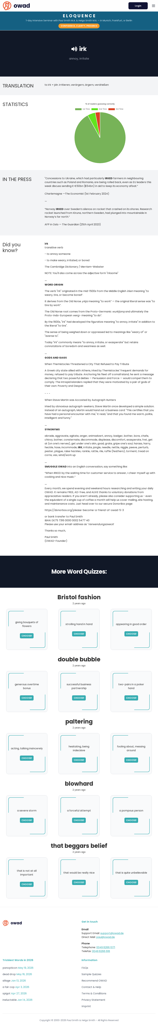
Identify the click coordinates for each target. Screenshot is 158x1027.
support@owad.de (112, 933)
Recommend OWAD (94, 980)
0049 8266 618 (101, 951)
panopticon (10, 968)
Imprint (86, 1006)
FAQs (85, 968)
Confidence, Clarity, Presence (79, 26)
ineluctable (10, 1000)
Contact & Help (91, 987)
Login (138, 5)
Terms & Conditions (94, 993)
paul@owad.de (105, 937)
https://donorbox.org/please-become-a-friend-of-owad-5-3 (84, 512)
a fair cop (9, 987)
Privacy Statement (93, 1000)
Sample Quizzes (91, 974)
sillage (6, 980)
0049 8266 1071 (105, 947)
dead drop (9, 974)
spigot (6, 993)
